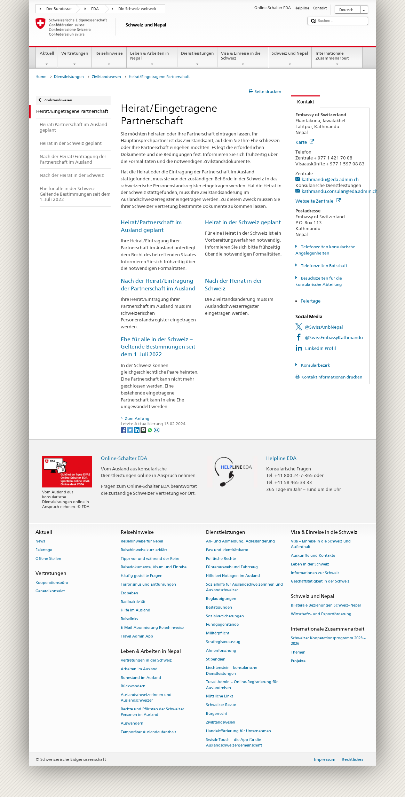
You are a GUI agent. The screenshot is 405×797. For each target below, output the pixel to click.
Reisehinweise (109, 58)
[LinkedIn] (137, 429)
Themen (298, 652)
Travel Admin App (137, 636)
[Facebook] (124, 429)
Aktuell (46, 58)
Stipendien (215, 659)
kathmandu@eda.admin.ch (330, 179)
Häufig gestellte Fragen (141, 576)
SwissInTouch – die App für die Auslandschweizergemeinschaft (234, 742)
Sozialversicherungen (225, 616)
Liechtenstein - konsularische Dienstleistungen (231, 671)
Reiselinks (129, 619)
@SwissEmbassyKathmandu (334, 337)
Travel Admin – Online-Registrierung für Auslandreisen (242, 685)
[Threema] (144, 429)
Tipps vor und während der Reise (150, 558)
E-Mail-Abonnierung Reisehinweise (152, 627)
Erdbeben (129, 593)
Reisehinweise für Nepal (142, 541)
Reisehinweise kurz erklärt (144, 550)
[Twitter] (130, 429)
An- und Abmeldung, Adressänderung (240, 541)
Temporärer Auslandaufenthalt (148, 732)
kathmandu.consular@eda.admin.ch (340, 191)
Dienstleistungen (197, 58)
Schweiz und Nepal (290, 58)
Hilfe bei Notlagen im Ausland (233, 576)
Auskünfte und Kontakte (313, 555)
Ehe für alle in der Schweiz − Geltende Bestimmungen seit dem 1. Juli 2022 (158, 347)
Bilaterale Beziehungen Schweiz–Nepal (326, 605)
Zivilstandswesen (106, 77)
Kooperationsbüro (51, 582)
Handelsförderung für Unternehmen (238, 731)
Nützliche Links (219, 696)
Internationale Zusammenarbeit (337, 58)
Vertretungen (74, 58)
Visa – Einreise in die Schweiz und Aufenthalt (321, 544)
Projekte (298, 661)
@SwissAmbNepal (324, 327)
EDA (95, 9)
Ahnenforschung (221, 650)
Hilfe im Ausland (135, 610)
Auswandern (132, 723)
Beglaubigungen (221, 598)
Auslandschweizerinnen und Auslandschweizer (146, 698)
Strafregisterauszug (223, 642)
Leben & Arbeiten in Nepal (152, 58)
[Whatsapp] (150, 429)
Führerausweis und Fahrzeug (232, 567)
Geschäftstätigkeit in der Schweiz (320, 581)
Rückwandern (133, 686)
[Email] (156, 429)
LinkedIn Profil (320, 348)
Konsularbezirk (315, 365)
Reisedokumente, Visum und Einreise (153, 567)
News (40, 541)
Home (40, 77)
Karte (304, 142)
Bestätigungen (219, 607)
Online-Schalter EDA (124, 458)
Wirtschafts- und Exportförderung (321, 614)
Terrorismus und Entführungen (148, 584)
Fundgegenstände (222, 625)
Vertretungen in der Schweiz (146, 660)
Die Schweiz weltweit (137, 9)
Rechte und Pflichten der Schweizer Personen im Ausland (152, 712)
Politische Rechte (221, 558)
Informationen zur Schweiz (315, 573)
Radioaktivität (133, 602)
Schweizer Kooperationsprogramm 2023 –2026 (328, 641)
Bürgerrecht (216, 714)
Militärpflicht (217, 633)
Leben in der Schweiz (310, 564)
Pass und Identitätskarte (227, 550)
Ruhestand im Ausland (141, 677)
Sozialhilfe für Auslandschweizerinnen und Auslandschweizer (244, 587)
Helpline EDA (281, 458)
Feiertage (311, 301)
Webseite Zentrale (318, 201)
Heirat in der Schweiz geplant (243, 222)
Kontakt (302, 101)
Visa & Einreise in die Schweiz (243, 58)
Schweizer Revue (221, 705)
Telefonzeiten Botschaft (324, 265)
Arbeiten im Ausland (139, 669)
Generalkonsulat (50, 591)
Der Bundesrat (59, 9)
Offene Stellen (48, 558)
